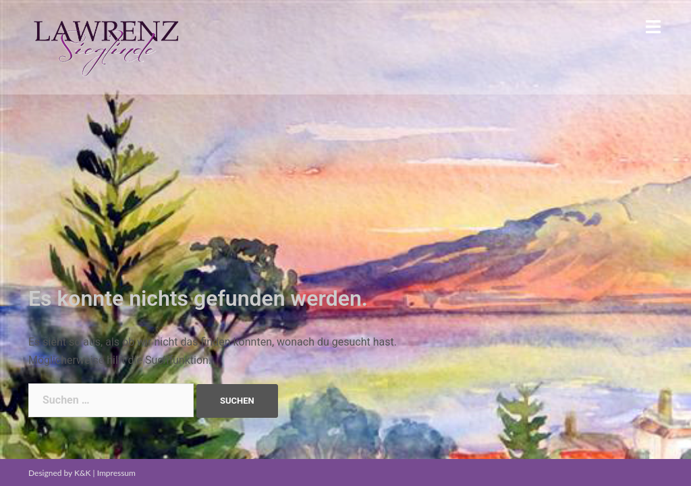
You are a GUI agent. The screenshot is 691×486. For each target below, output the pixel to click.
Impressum (116, 473)
